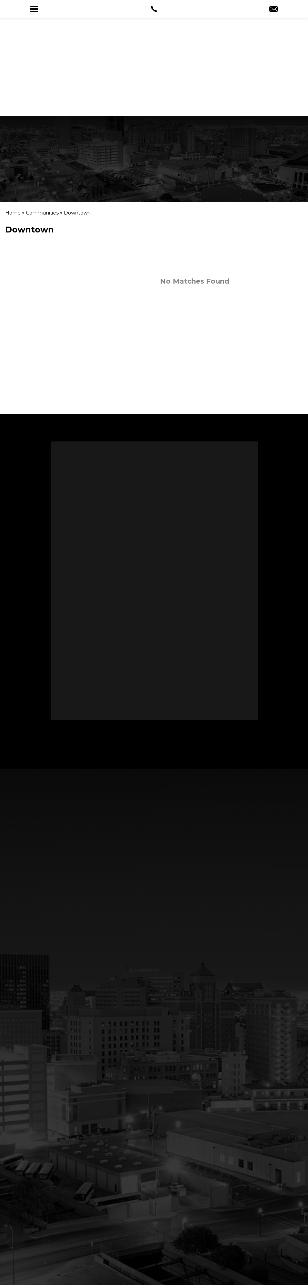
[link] (154, 9)
